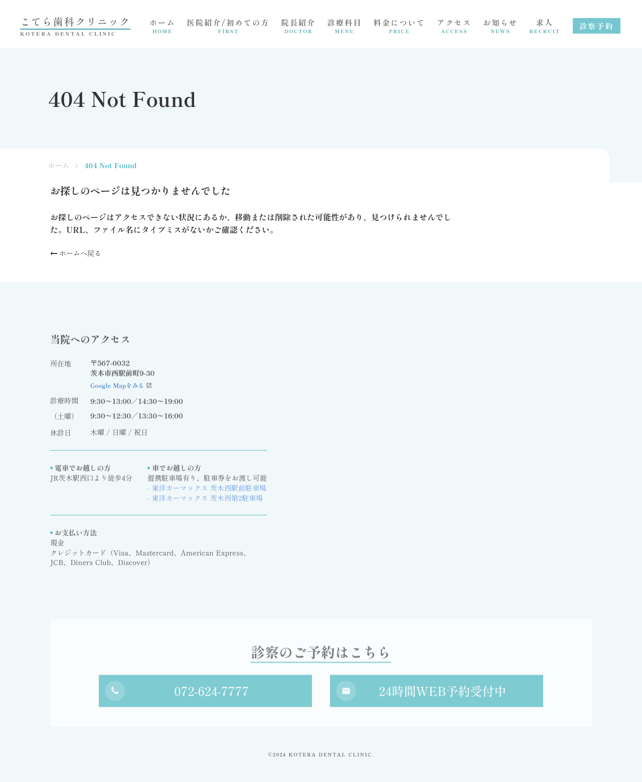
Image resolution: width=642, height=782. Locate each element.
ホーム (58, 165)
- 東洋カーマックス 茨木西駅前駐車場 (206, 491)
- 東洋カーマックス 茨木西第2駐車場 (205, 501)
